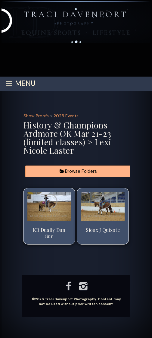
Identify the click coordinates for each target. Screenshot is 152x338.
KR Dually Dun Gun (49, 233)
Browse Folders (81, 171)
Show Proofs (36, 115)
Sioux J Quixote (103, 230)
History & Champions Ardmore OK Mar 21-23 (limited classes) (67, 133)
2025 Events (66, 115)
